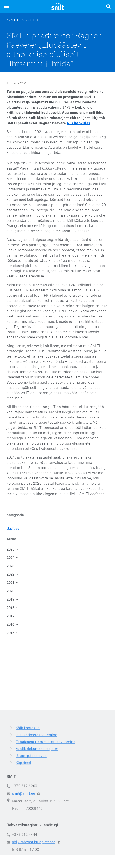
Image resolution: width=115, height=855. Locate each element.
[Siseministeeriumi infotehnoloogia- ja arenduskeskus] (57, 6)
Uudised (32, 20)
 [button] (108, 6)
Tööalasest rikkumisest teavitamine (45, 821)
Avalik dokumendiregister (37, 828)
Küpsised (23, 842)
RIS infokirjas (78, 123)
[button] (6, 6)
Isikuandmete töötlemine (36, 814)
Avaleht (13, 20)
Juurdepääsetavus (31, 835)
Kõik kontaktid (28, 807)
